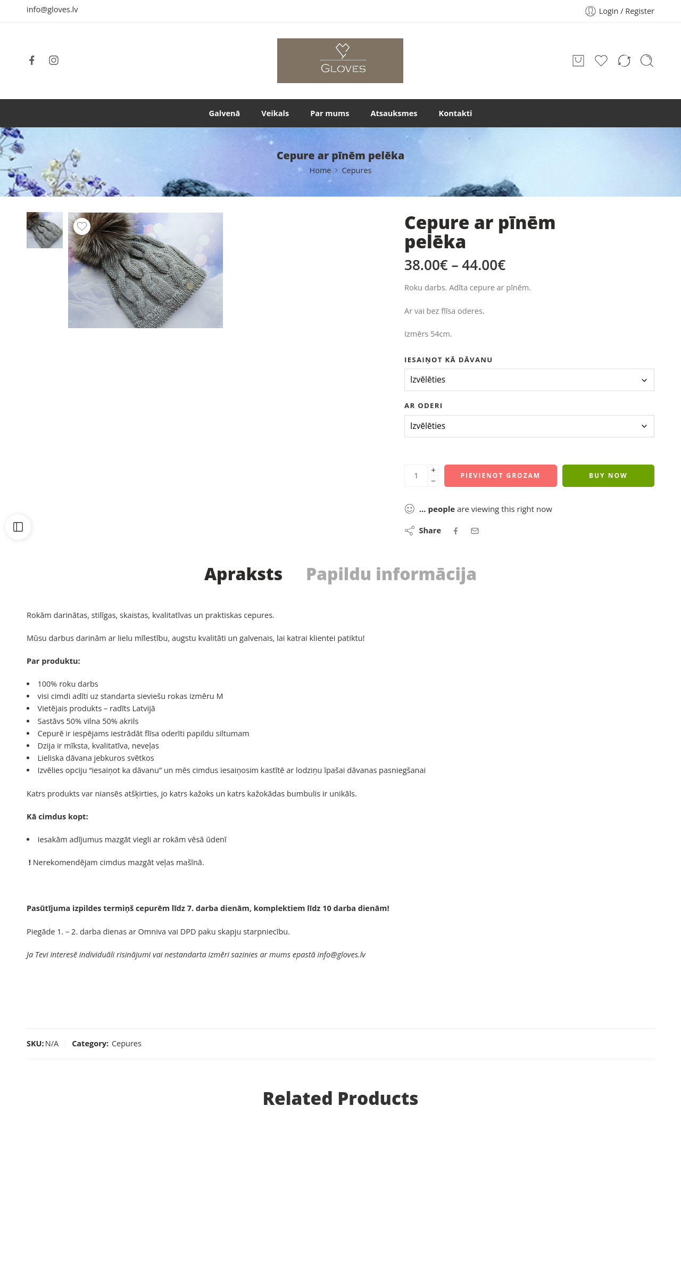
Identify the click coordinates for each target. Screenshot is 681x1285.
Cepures (356, 170)
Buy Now (608, 475)
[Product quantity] (416, 476)
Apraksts (243, 573)
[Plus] (433, 470)
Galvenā (224, 113)
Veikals (275, 113)
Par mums (329, 113)
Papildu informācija (391, 573)
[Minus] (433, 481)
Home (320, 170)
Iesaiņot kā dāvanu (448, 359)
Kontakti (455, 113)
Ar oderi (423, 405)
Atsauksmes (394, 113)
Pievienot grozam (500, 475)
